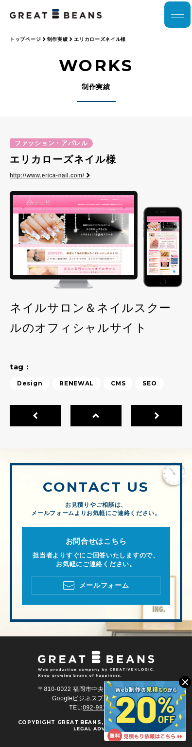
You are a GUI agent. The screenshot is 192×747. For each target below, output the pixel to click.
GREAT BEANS (79, 722)
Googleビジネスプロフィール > (96, 698)
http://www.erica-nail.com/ (50, 175)
